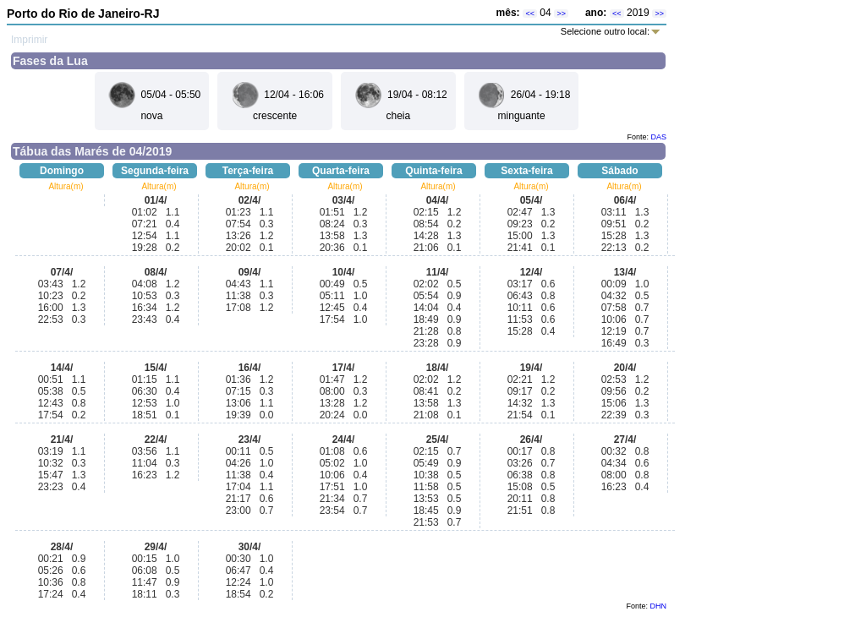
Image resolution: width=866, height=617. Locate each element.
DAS (658, 137)
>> (561, 13)
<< (529, 13)
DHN (658, 606)
